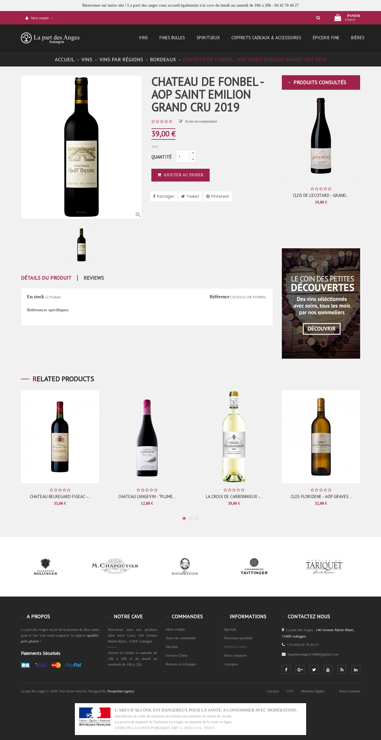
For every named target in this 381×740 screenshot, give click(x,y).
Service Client (176, 655)
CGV (290, 691)
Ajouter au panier (180, 175)
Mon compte (175, 629)
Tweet (192, 196)
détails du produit (46, 278)
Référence (219, 296)
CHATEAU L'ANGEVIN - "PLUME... (147, 496)
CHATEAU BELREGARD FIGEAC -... (60, 496)
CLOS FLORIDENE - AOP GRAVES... (321, 496)
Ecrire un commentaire (198, 121)
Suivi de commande (181, 638)
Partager (165, 196)
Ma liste (172, 646)
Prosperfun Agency (120, 691)
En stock (35, 296)
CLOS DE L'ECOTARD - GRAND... (321, 195)
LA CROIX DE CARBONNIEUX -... (234, 496)
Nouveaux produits (238, 638)
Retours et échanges (181, 664)
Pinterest (220, 196)
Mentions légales (313, 691)
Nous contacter (235, 655)
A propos (230, 664)
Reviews (94, 278)
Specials (230, 629)
